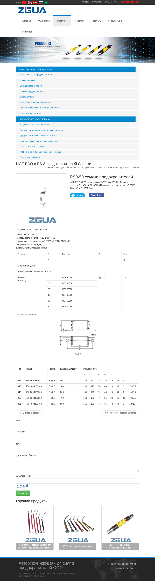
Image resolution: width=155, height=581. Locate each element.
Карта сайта (39, 576)
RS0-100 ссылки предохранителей (120, 413)
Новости (80, 21)
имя (18, 420)
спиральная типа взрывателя (34, 146)
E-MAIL (108, 2)
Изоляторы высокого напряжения (36, 102)
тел (18, 444)
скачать (97, 21)
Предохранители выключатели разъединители (42, 130)
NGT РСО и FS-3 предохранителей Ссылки (40, 152)
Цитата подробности (26, 455)
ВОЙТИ (85, 2)
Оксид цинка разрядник (31, 86)
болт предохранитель (30, 157)
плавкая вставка (27, 80)
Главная (26, 21)
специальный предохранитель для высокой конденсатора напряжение (35, 546)
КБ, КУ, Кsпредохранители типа (77, 546)
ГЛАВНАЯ (48, 167)
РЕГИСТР (97, 2)
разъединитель (27, 97)
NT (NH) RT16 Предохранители (35, 124)
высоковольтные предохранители (36, 75)
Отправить (23, 493)
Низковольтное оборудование (34, 119)
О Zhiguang (44, 21)
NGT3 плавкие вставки (29, 413)
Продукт (62, 21)
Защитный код (23, 476)
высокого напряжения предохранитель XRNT (120, 546)
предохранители (26, 573)
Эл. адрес (21, 431)
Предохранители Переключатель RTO (38, 135)
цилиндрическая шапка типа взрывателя (39, 141)
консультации (115, 21)
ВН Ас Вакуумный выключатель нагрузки (39, 108)
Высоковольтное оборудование (35, 69)
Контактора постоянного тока (48, 573)
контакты (27, 32)
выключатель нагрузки (30, 113)
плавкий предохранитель (32, 91)
